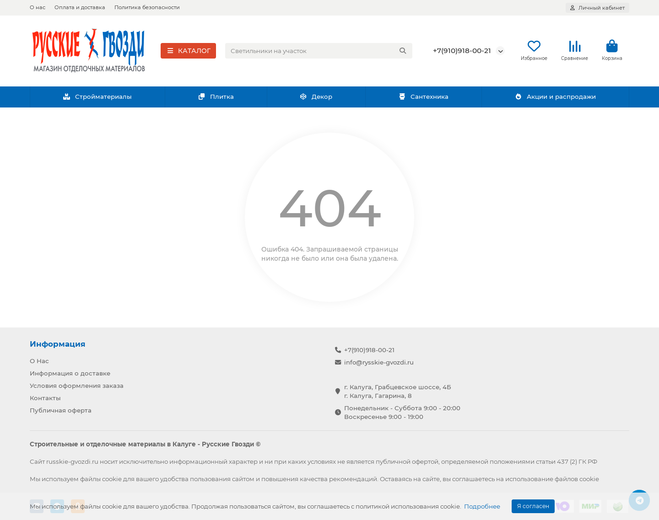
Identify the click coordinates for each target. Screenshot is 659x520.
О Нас (39, 361)
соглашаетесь (473, 478)
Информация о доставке (70, 373)
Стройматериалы (97, 97)
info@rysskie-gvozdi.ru (379, 362)
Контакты (45, 398)
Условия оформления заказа (77, 385)
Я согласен (533, 506)
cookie (112, 478)
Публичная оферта (61, 410)
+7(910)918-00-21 (462, 51)
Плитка (216, 97)
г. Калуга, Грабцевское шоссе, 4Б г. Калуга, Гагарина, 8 (397, 391)
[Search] (319, 51)
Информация (58, 343)
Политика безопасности (147, 7)
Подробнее (482, 506)
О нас (37, 7)
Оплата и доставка (79, 7)
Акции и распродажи (555, 97)
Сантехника (423, 97)
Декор (316, 97)
